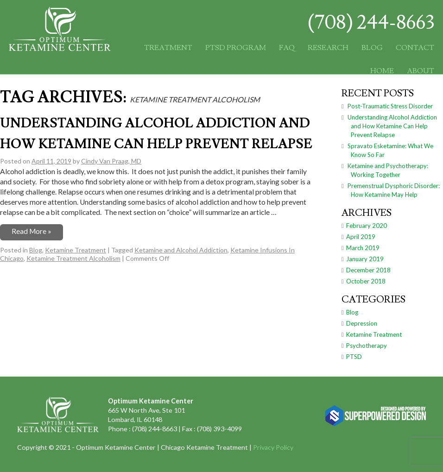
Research (328, 47)
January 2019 (365, 259)
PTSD (354, 356)
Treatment (168, 47)
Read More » (31, 231)
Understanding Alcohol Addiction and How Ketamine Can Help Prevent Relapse (392, 125)
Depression (361, 323)
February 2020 (366, 225)
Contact (415, 47)
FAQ (287, 47)
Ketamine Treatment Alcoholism (73, 258)
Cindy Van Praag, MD (111, 161)
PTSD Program (235, 47)
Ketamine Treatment (75, 250)
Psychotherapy (366, 345)
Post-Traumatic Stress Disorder (390, 106)
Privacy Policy (273, 447)
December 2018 (368, 270)
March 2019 (363, 248)
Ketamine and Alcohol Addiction (181, 250)
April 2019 (360, 236)
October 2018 (366, 281)
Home (382, 71)
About (420, 71)
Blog (372, 47)
